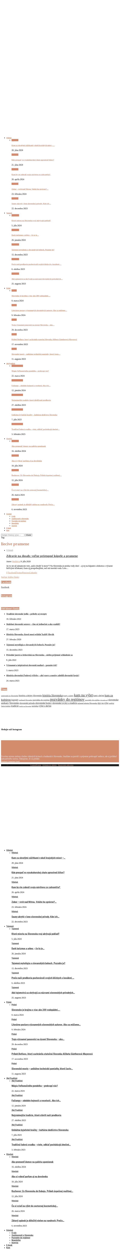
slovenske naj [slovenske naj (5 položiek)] (104, 700)
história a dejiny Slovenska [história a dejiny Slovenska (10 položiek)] (30, 695)
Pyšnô (8, 288)
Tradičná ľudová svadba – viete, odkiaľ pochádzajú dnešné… (36, 429)
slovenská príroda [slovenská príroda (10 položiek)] (27, 703)
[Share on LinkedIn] (33, 573)
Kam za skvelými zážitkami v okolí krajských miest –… (33, 145)
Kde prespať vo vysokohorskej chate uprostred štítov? (33, 160)
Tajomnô (9, 213)
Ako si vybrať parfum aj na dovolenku (27, 461)
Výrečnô (9, 439)
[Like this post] (6, 573)
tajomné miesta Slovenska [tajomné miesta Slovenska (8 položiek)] (87, 703)
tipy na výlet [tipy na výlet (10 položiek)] (103, 703)
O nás (13, 516)
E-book (8, 528)
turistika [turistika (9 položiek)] (35, 706)
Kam (7, 530)
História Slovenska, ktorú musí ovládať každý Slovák (30, 634)
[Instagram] (11, 761)
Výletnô (8, 138)
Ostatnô (9, 514)
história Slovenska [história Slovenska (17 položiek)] (52, 695)
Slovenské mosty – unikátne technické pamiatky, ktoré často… (36, 354)
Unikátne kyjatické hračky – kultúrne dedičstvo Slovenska (34, 415)
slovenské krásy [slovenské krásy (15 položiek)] (43, 703)
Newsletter (15, 523)
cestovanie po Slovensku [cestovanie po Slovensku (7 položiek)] (9, 696)
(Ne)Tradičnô (10, 364)
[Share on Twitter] (19, 573)
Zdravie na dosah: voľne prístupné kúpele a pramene (42, 556)
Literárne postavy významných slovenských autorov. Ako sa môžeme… (39, 310)
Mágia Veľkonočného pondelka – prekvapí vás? (30, 371)
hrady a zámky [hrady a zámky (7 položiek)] (68, 696)
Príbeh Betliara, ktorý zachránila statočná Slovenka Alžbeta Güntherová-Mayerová (44, 340)
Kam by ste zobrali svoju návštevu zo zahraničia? (31, 175)
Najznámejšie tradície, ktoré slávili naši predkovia (31, 400)
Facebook (5, 587)
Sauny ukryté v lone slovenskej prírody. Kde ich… (31, 204)
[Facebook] (4, 761)
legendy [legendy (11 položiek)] (14, 700)
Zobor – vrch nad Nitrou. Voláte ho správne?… (30, 189)
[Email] (18, 761)
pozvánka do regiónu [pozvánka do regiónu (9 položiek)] (41, 700)
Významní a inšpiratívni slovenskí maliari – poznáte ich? (31, 665)
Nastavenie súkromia (65, 765)
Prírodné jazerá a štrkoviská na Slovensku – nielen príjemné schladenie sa (39, 655)
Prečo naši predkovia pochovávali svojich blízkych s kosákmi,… (37, 264)
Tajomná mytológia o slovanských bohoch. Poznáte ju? (33, 250)
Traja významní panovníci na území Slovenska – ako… (33, 325)
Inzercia (14, 526)
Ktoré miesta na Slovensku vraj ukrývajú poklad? (31, 221)
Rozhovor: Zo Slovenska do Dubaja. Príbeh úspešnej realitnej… (37, 475)
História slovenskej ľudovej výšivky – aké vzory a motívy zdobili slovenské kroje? (42, 675)
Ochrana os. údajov (49, 765)
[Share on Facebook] (12, 573)
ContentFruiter (35, 765)
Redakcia (16, 561)
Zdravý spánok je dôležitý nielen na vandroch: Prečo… (33, 505)
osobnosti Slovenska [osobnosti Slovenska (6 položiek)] (25, 700)
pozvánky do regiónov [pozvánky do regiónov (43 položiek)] (67, 699)
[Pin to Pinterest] (25, 573)
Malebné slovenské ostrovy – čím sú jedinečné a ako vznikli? (33, 624)
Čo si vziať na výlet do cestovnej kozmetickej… (30, 490)
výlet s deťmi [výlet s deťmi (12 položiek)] (45, 706)
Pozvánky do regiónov (19, 521)
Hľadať (28, 535)
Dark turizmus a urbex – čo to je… (25, 235)
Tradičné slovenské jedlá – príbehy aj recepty (26, 614)
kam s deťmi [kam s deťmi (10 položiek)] (98, 695)
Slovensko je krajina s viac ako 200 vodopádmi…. (31, 296)
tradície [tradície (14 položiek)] (15, 706)
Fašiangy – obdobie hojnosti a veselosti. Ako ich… (31, 386)
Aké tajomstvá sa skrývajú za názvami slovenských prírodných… (37, 279)
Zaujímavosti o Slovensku (20, 519)
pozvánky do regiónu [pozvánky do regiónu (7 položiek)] (92, 700)
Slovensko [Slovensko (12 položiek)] (14, 703)
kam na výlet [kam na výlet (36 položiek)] (83, 695)
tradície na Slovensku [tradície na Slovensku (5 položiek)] (25, 706)
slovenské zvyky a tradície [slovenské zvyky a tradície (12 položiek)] (64, 703)
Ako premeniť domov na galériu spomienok (29, 446)
